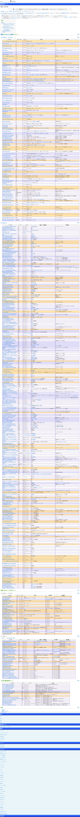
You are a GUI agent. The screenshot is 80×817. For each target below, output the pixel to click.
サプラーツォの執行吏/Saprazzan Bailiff (8, 266)
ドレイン (32, 171)
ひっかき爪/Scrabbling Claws (7, 515)
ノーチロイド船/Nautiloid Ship (7, 568)
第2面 (34, 289)
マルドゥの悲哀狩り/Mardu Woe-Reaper (9, 226)
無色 (39, 60)
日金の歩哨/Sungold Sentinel (7, 239)
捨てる (37, 329)
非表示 (2, 22)
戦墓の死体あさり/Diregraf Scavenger (8, 339)
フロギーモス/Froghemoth (6, 426)
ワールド (24, 265)
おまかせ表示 (2, 738)
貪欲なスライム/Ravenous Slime (7, 417)
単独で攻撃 (33, 408)
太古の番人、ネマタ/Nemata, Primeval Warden (10, 484)
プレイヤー (60, 323)
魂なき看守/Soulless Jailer (6, 703)
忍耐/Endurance (5, 655)
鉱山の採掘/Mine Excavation (7, 596)
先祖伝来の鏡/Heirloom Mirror (7, 289)
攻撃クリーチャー (42, 641)
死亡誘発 (32, 234)
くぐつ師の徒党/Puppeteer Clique (7, 369)
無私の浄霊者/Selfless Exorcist (7, 256)
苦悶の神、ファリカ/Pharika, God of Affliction (9, 481)
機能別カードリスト (3, 759)
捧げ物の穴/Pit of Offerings (6, 585)
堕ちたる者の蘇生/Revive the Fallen (8, 610)
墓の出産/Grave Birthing (6, 121)
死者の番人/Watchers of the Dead (7, 542)
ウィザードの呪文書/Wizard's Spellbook (8, 270)
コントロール (40, 368)
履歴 (1, 722)
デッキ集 (1, 779)
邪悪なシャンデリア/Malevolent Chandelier (9, 676)
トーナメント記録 (3, 761)
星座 (32, 333)
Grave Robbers (4, 330)
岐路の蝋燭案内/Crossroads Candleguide (9, 563)
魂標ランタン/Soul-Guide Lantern (7, 519)
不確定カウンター (30, 70)
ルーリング (2, 781)
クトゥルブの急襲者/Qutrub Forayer (8, 319)
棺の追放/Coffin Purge (6, 85)
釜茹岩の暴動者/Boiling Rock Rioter (8, 303)
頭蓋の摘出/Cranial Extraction (7, 140)
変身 (56, 309)
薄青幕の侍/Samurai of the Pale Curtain (8, 242)
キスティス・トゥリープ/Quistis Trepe (8, 261)
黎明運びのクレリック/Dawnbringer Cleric (9, 230)
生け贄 (34, 235)
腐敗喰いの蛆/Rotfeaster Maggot (7, 366)
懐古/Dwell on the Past (6, 613)
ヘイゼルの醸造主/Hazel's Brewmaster (8, 343)
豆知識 (1, 787)
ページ (1, 716)
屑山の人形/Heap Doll (6, 506)
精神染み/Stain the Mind (6, 155)
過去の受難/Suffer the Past (6, 171)
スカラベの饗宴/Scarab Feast (7, 100)
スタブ (5, 712)
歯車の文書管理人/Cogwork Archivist (8, 675)
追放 (12, 34)
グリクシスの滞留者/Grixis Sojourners (8, 497)
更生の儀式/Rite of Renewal (7, 624)
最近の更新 (2, 736)
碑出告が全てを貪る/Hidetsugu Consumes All (9, 469)
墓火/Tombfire (4, 104)
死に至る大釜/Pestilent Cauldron (7, 318)
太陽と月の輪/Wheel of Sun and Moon (8, 657)
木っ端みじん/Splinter (6, 188)
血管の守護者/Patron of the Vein (7, 379)
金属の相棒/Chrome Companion (7, 665)
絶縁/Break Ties (5, 58)
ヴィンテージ (2, 773)
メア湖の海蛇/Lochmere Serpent (7, 466)
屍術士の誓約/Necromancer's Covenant (8, 444)
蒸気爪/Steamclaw (5, 535)
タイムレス (2, 805)
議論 (1, 718)
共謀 (25, 609)
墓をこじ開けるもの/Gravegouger (8, 308)
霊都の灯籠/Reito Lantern (6, 666)
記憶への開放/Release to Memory (7, 60)
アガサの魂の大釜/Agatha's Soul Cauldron (9, 523)
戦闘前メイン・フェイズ (38, 487)
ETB (36, 226)
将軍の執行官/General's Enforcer (7, 430)
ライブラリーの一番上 (49, 599)
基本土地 (28, 93)
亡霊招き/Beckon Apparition (7, 202)
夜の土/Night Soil (5, 411)
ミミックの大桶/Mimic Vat (6, 555)
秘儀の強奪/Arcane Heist (6, 74)
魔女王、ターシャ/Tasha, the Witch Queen (9, 459)
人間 (35, 437)
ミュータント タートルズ (13, 11)
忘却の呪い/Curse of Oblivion (7, 336)
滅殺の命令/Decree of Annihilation (7, 180)
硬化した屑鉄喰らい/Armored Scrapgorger (9, 401)
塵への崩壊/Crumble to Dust (7, 175)
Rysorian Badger (5, 418)
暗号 (46, 74)
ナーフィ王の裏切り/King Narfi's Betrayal (9, 449)
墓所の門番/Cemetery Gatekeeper (8, 390)
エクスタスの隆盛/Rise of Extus (7, 210)
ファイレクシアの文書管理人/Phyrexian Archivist (10, 678)
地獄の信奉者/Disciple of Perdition (8, 287)
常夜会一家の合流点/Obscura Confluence (9, 631)
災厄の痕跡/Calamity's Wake (7, 48)
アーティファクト (69, 266)
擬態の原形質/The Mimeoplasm (7, 500)
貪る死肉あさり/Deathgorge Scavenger (8, 416)
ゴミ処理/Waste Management (7, 133)
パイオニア (2, 767)
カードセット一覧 (3, 751)
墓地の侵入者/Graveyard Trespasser (8, 309)
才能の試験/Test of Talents (6, 72)
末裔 (33, 121)
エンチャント (32, 50)
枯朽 (32, 274)
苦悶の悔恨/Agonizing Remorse (7, 110)
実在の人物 (2, 777)
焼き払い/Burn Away (5, 178)
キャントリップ (35, 70)
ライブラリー (36, 93)
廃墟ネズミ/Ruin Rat (5, 293)
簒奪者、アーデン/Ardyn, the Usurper (8, 384)
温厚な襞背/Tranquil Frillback (7, 422)
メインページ (2, 730)
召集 (40, 155)
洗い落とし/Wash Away (6, 689)
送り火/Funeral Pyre (5, 43)
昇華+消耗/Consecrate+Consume (7, 204)
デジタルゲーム (2, 795)
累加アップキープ (37, 642)
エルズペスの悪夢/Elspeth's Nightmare (8, 307)
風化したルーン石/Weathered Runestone (9, 704)
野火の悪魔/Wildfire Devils (6, 395)
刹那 (41, 93)
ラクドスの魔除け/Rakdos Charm (7, 197)
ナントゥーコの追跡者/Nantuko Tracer (8, 651)
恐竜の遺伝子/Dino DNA (6, 503)
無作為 (76, 395)
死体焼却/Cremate (5, 87)
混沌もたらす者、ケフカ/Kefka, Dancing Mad (9, 472)
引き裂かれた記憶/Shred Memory (7, 119)
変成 (27, 119)
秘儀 (40, 140)
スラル (36, 156)
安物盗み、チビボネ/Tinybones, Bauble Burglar (10, 296)
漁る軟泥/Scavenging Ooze (6, 403)
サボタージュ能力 (34, 284)
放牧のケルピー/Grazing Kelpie (7, 661)
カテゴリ (2, 712)
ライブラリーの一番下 (56, 646)
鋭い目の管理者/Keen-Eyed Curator (8, 409)
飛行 (37, 43)
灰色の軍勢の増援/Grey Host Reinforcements (9, 251)
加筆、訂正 (52, 9)
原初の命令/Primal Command (7, 626)
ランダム (13, 1)
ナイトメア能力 (35, 308)
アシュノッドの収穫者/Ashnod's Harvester (9, 525)
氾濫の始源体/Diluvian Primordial (7, 268)
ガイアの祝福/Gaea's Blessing (7, 619)
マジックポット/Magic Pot (6, 551)
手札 (32, 93)
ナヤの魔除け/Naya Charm (6, 633)
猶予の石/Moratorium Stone (6, 510)
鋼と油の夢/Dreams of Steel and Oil (8, 89)
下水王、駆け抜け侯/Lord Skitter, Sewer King (9, 313)
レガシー (1, 771)
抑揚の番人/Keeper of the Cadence (8, 648)
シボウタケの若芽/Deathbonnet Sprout (8, 399)
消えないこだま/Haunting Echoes (7, 160)
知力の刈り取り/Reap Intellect (7, 195)
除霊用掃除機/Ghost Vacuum (7, 504)
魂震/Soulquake (5, 628)
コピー (28, 78)
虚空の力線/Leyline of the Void (7, 357)
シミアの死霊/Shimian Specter (7, 372)
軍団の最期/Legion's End (6, 115)
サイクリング (29, 95)
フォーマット (2, 763)
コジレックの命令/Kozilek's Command (8, 41)
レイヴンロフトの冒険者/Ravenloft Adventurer (10, 345)
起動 (44, 684)
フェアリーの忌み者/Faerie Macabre (8, 329)
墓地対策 (2, 11)
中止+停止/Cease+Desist (6, 211)
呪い (28, 336)
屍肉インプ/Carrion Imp (6, 335)
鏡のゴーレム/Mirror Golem (6, 578)
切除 (48, 689)
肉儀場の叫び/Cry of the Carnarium (8, 135)
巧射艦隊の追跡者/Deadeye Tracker (8, 272)
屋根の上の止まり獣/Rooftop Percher (8, 576)
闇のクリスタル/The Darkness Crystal (8, 359)
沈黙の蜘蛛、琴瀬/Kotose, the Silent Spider (9, 458)
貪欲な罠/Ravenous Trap (6, 149)
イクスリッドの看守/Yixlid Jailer (7, 693)
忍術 (38, 294)
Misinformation (4, 608)
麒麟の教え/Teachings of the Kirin (7, 405)
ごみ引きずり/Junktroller (6, 671)
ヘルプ (1, 740)
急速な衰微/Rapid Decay (6, 116)
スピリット (45, 43)
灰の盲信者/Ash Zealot (6, 694)
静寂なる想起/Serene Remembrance (8, 614)
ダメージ (48, 200)
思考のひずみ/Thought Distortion (7, 165)
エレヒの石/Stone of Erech (6, 521)
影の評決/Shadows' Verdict (6, 162)
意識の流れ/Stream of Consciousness (8, 601)
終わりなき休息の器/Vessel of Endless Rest (9, 669)
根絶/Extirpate (4, 93)
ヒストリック (2, 803)
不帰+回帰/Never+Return (6, 145)
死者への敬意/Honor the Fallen (7, 52)
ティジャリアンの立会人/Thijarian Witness (9, 408)
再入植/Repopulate (5, 622)
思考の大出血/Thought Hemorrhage (8, 200)
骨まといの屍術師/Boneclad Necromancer (9, 367)
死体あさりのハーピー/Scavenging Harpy (9, 322)
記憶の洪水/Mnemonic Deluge (7, 81)
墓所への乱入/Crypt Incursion (7, 123)
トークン (49, 43)
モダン (1, 769)
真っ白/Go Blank (5, 126)
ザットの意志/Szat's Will (6, 157)
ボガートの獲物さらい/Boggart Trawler (8, 302)
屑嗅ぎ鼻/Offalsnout (5, 317)
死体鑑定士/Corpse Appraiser (7, 496)
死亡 (60, 135)
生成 (48, 60)
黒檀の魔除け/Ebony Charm (7, 91)
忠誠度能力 (33, 433)
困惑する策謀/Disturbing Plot (7, 609)
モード (29, 41)
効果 (4, 15)
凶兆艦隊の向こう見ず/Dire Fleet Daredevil (9, 391)
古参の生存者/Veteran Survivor (7, 227)
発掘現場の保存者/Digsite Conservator (8, 530)
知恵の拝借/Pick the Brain (6, 131)
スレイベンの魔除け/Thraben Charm (8, 56)
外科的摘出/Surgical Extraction (7, 108)
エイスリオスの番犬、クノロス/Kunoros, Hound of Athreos (12, 698)
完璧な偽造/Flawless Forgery (7, 78)
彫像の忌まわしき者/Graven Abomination (9, 548)
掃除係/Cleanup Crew (6, 427)
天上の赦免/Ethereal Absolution (7, 443)
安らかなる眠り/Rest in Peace (7, 237)
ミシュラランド (33, 586)
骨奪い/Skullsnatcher (5, 294)
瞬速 (39, 246)
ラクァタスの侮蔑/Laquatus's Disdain (8, 690)
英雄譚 (32, 307)
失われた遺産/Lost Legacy (6, 137)
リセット (28, 64)
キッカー (45, 133)
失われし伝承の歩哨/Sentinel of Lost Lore (9, 425)
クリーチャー (60, 52)
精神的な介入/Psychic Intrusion (7, 194)
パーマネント (4, 222)
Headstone (4, 113)
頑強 (33, 369)
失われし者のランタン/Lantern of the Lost (9, 509)
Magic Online (2, 797)
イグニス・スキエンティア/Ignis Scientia (9, 489)
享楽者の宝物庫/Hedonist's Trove (7, 383)
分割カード (29, 204)
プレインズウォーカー (26, 433)
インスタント (4, 37)
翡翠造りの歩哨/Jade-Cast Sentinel (8, 670)
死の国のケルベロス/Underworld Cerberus (9, 699)
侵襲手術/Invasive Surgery (6, 67)
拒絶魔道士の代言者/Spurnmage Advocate (9, 641)
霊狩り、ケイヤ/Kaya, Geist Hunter (8, 433)
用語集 (1, 783)
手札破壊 (29, 126)
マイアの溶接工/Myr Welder (7, 557)
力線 (35, 357)
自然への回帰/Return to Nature (7, 184)
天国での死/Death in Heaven (7, 338)
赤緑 (25, 623)
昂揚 (77, 67)
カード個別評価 (2, 755)
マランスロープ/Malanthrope (7, 490)
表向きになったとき (34, 258)
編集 (78, 34)
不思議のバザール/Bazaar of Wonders (8, 265)
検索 (10, 1)
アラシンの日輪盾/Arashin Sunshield (8, 248)
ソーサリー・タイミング (38, 270)
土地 (27, 131)
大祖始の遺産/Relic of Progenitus (7, 514)
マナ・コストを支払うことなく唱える (33, 74)
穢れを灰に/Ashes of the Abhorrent (8, 684)
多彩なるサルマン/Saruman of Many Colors (9, 492)
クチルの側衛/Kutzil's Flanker (7, 246)
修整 (30, 135)
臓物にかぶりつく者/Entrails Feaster (8, 276)
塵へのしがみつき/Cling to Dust (7, 83)
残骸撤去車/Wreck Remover (7, 572)
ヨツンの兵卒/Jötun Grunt (6, 642)
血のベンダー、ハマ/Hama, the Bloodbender (9, 464)
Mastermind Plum (5, 315)
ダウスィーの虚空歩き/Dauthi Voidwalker (9, 297)
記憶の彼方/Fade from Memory (7, 95)
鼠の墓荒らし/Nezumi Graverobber (8, 292)
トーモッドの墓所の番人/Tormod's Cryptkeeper (10, 561)
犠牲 (44, 78)
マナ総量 (56, 421)
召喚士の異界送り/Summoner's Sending (9, 238)
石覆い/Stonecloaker (5, 247)
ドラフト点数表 (2, 757)
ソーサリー (10, 37)
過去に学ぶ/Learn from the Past (7, 605)
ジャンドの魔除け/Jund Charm (7, 215)
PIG (34, 375)
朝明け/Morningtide (5, 54)
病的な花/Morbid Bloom (6, 213)
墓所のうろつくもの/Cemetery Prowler (8, 423)
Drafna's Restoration (5, 599)
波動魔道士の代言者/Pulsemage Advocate (9, 643)
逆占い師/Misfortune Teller (6, 344)
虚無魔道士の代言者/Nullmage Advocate (9, 653)
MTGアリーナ (2, 799)
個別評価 (24, 15)
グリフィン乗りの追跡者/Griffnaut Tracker (9, 252)
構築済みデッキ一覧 (3, 753)
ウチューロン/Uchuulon (6, 350)
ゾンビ (31, 106)
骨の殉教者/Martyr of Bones (7, 277)
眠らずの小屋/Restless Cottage (7, 586)
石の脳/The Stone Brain (6, 539)
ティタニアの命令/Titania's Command (8, 190)
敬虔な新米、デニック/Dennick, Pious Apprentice (10, 697)
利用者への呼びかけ (3, 811)
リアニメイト (45, 368)
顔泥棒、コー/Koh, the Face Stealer (8, 378)
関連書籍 (1, 807)
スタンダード (2, 765)
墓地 (2, 34)
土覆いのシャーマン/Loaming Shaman (8, 652)
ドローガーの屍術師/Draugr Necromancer (9, 340)
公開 (44, 277)
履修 (35, 210)
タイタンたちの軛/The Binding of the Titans (9, 407)
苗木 (31, 213)
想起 (40, 317)
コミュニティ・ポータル (4, 732)
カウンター (29, 67)
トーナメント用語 (3, 785)
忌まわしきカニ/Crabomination (7, 377)
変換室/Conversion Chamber (7, 544)
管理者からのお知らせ (3, 734)
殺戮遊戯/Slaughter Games (6, 199)
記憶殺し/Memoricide (5, 143)
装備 (32, 260)
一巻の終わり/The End (6, 151)
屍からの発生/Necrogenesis (7, 479)
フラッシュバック (30, 45)
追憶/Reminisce (5, 604)
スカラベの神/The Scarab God (7, 460)
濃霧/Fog (25, 618)
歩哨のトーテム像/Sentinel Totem (7, 517)
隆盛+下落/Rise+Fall (5, 627)
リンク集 (1, 809)
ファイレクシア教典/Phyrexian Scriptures (9, 358)
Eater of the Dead (5, 362)
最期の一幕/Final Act (5, 163)
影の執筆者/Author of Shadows (7, 363)
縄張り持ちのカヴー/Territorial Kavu (8, 485)
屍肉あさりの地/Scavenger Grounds (8, 587)
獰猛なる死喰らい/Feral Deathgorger (8, 374)
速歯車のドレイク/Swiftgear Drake (8, 674)
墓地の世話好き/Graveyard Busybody (8, 692)
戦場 (56, 242)
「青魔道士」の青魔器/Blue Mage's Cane (9, 260)
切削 (49, 491)
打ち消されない (42, 165)
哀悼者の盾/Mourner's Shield (7, 567)
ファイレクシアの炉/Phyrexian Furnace (8, 513)
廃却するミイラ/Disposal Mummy (7, 244)
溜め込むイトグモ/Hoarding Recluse (8, 656)
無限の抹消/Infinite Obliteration (7, 136)
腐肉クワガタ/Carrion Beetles (7, 271)
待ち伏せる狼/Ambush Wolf (6, 413)
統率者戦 (1, 775)
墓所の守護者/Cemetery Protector (7, 253)
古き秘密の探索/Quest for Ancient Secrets (9, 647)
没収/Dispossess (5, 125)
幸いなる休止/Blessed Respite (7, 618)
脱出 (27, 83)
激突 (25, 610)
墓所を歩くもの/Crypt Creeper (7, 285)
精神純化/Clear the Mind (6, 603)
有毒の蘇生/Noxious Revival (7, 617)
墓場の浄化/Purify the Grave (7, 45)
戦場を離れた (33, 317)
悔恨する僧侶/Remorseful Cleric (7, 235)
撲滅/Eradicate (4, 146)
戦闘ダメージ (59, 426)
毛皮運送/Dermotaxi (5, 528)
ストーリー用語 (2, 791)
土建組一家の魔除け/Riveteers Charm (8, 217)
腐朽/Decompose (5, 111)
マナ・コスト (24, 11)
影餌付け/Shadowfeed (6, 102)
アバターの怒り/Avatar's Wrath (7, 688)
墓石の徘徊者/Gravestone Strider (7, 533)
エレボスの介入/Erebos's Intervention (8, 168)
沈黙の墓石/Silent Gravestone (7, 518)
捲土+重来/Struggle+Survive (7, 623)
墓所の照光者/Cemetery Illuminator (8, 262)
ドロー (53, 83)
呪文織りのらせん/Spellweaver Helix (8, 559)
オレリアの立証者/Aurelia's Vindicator (8, 258)
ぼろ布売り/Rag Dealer (6, 281)
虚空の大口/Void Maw (6, 382)
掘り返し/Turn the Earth (6, 615)
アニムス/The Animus (5, 536)
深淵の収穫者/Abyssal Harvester (7, 326)
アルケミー (2, 801)
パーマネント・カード (62, 441)
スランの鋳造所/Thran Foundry (7, 662)
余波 (27, 145)
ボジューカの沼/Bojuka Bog (7, 582)
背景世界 (1, 789)
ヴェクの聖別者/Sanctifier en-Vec (7, 243)
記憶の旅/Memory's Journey (7, 600)
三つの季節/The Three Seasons (7, 660)
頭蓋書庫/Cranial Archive (6, 664)
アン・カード (14, 18)
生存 (32, 227)
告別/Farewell (4, 66)
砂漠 (32, 587)
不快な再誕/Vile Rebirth (6, 106)
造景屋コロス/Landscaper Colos (7, 646)
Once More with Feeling (6, 64)
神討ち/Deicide (4, 50)
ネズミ (34, 313)
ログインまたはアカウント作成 (5, 726)
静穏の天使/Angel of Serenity (7, 257)
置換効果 (32, 237)
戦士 (34, 226)
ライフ (40, 52)
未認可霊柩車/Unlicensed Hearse (7, 540)
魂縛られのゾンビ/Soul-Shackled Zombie (9, 349)
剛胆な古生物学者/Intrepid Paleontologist (9, 402)
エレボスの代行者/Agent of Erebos (8, 333)
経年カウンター (63, 642)
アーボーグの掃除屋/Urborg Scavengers (9, 325)
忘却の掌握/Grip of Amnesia (7, 70)
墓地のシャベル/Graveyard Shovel (8, 531)
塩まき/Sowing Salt (5, 177)
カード (8, 34)
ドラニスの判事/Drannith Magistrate (8, 685)
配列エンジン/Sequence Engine (7, 421)
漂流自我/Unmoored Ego (6, 191)
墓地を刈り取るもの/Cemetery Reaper (8, 328)
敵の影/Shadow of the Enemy (7, 166)
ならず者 (39, 133)
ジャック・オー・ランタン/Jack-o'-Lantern (9, 508)
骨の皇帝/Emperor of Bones (7, 288)
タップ (32, 256)
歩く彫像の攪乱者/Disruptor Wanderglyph (9, 565)
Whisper (27, 15)
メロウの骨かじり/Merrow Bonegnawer (8, 278)
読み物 (1, 793)
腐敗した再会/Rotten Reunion (7, 98)
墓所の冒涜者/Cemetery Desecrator (8, 375)
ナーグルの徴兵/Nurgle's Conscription (8, 153)
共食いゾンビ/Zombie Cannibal (7, 284)
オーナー (34, 43)
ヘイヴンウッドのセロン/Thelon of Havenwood (10, 412)
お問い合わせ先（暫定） (4, 813)
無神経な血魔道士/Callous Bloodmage (8, 304)
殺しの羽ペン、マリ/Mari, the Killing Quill (9, 314)
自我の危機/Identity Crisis (6, 208)
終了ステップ (36, 350)
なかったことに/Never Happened (7, 129)
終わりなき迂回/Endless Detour (7, 632)
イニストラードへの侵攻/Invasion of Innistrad (9, 351)
